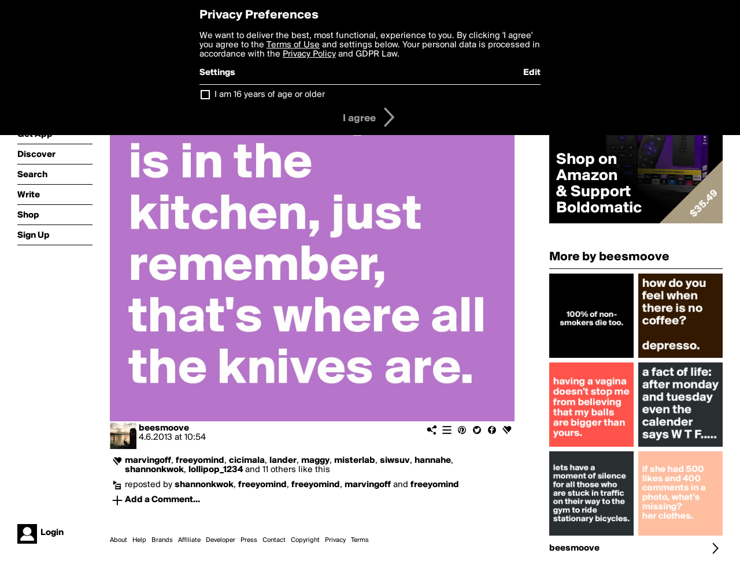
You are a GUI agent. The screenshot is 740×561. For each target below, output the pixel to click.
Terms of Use (293, 45)
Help (139, 540)
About (118, 540)
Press (248, 540)
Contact (274, 540)
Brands (162, 540)
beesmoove (164, 428)
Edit (532, 72)
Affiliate (189, 540)
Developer (220, 540)
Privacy (335, 540)
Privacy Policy (309, 54)
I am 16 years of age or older (269, 94)
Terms (360, 540)
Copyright (305, 540)
